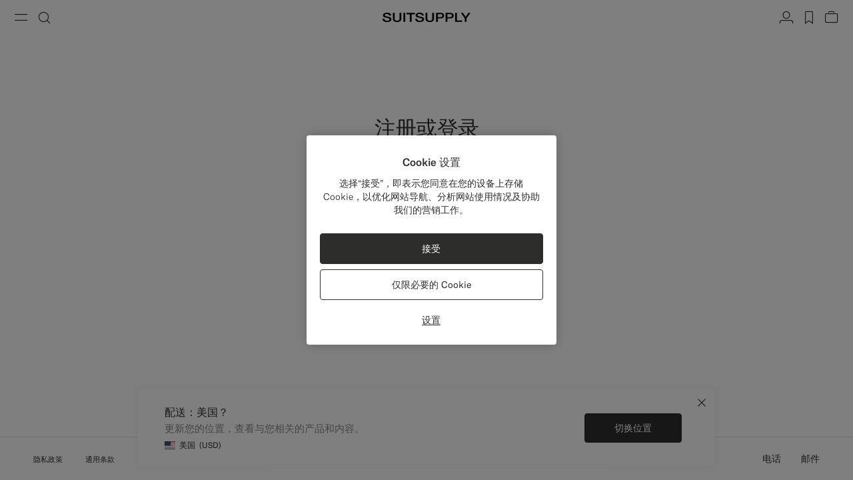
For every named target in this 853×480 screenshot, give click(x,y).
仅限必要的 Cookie (431, 285)
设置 (431, 320)
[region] (431, 240)
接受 (431, 249)
